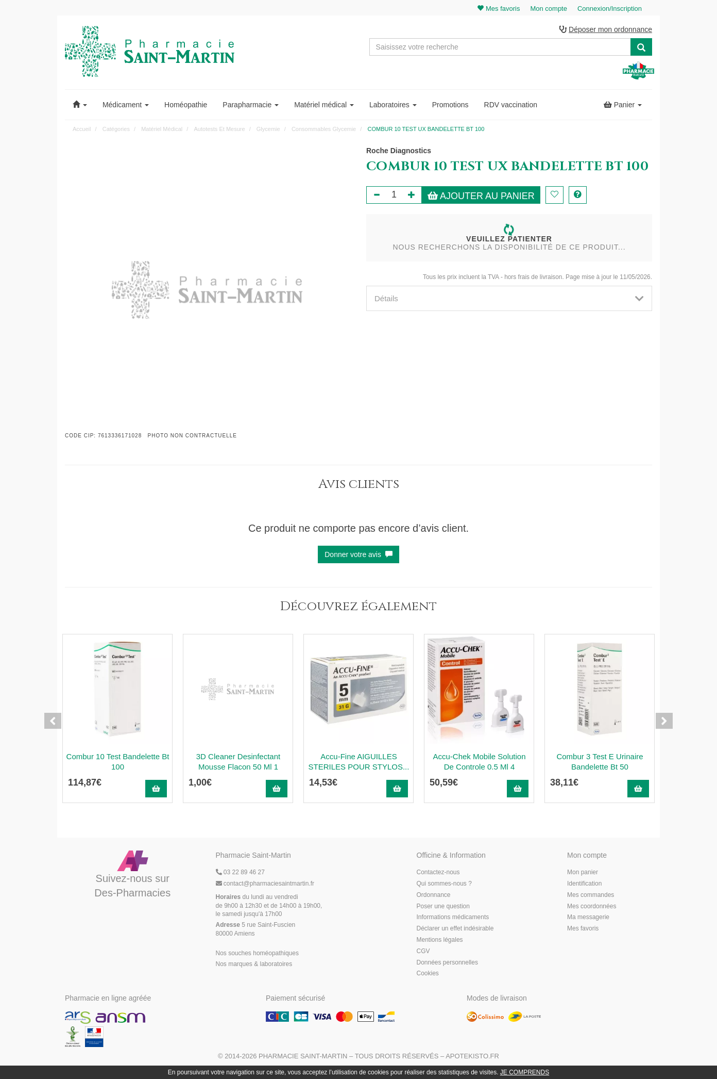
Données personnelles (447, 963)
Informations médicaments (453, 918)
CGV (423, 951)
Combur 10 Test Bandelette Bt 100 (117, 762)
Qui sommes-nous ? (444, 884)
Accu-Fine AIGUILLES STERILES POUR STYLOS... (359, 762)
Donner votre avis (358, 555)
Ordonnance (434, 895)
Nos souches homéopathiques (257, 953)
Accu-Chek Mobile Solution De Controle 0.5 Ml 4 (479, 762)
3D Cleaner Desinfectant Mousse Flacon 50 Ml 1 (238, 762)
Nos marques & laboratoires (254, 965)
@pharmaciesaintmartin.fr (265, 884)
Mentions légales (440, 940)
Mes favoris (583, 929)
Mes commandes (590, 895)
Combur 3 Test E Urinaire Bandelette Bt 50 (599, 762)
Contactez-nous (438, 873)
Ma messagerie (588, 918)
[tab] (509, 299)
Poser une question (443, 906)
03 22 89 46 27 (240, 873)
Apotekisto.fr (472, 1056)
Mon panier (582, 873)
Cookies (428, 974)
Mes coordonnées (591, 906)
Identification (584, 884)
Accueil (82, 129)
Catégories (116, 129)
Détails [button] (509, 299)
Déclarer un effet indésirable (455, 929)
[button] (80, 105)
